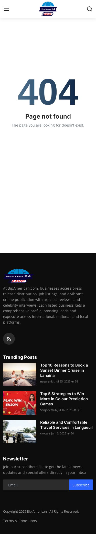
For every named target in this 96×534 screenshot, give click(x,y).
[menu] (6, 9)
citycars (45, 433)
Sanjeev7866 (48, 410)
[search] (89, 9)
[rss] (9, 339)
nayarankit (47, 381)
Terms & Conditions (20, 520)
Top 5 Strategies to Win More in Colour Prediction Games (64, 398)
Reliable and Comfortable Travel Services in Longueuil (66, 425)
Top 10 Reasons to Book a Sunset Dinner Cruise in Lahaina (64, 370)
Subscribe (81, 485)
